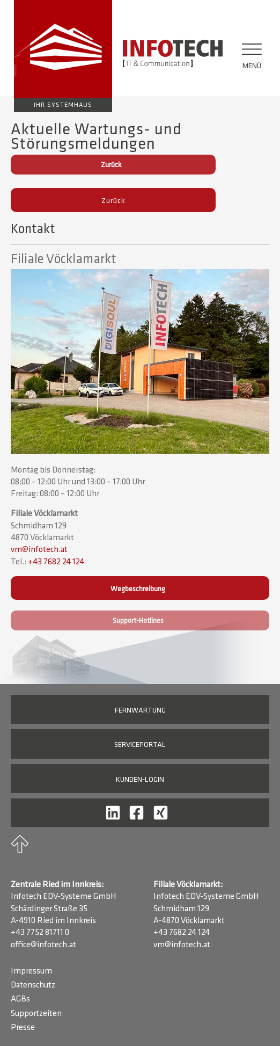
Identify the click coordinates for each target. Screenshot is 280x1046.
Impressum (31, 971)
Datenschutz (33, 985)
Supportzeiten (36, 1013)
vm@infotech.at (39, 550)
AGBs (20, 999)
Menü (251, 66)
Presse (23, 1027)
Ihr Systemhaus (63, 105)
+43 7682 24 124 (56, 562)
